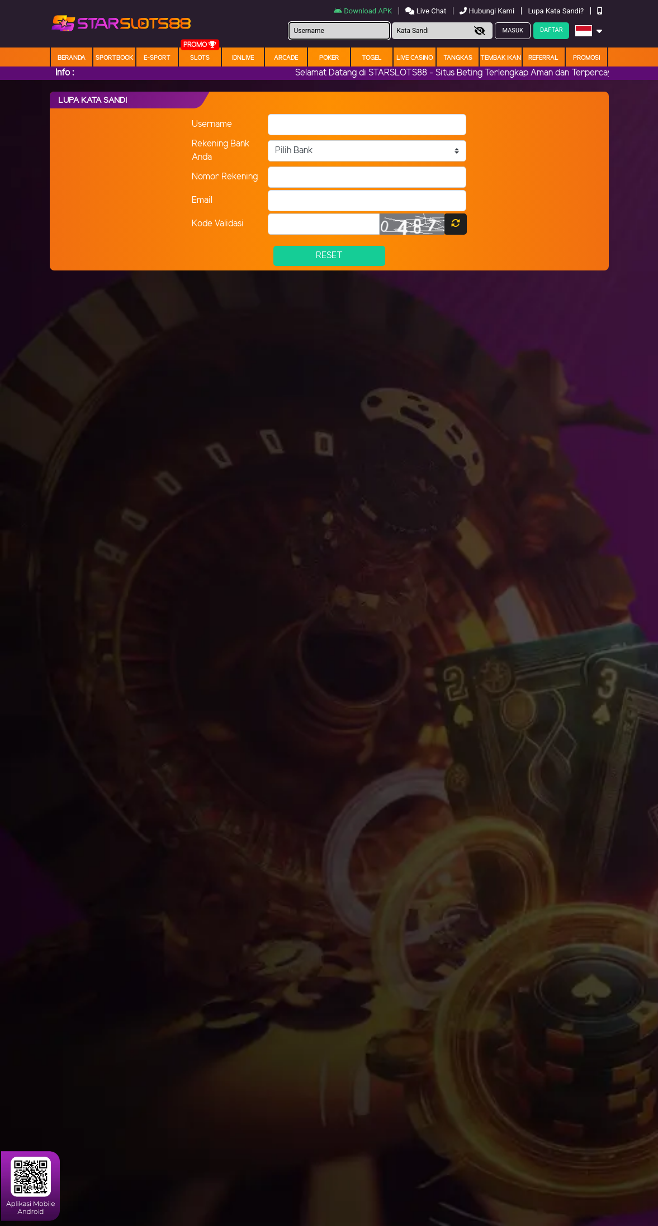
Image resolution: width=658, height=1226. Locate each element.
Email (202, 200)
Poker (329, 58)
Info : (64, 73)
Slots (200, 58)
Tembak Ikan (500, 58)
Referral (543, 58)
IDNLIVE (243, 58)
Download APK (364, 11)
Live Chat (426, 11)
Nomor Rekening (225, 177)
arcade (286, 58)
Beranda (72, 58)
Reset (329, 255)
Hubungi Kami (488, 11)
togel (372, 58)
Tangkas (457, 58)
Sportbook (114, 58)
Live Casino (414, 58)
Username (212, 124)
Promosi (586, 58)
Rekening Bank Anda (221, 151)
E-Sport (157, 58)
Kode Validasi (218, 223)
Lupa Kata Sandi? (556, 11)
